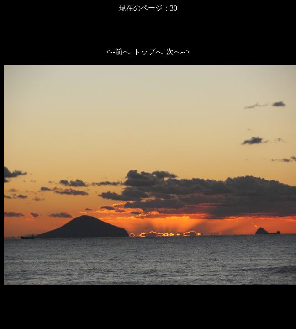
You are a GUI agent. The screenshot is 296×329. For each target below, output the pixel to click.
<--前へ (118, 52)
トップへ (148, 52)
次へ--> (178, 52)
